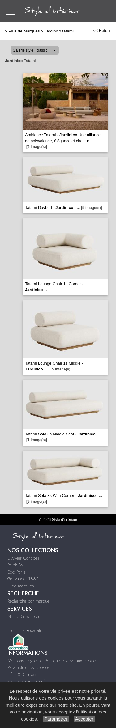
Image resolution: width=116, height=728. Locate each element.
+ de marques (20, 585)
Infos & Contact (22, 674)
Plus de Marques (24, 31)
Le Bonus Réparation (26, 630)
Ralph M (15, 564)
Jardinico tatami (59, 31)
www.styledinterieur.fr (26, 681)
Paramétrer (56, 719)
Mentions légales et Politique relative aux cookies (52, 660)
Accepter (84, 719)
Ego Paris (16, 572)
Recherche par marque (28, 601)
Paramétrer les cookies (28, 667)
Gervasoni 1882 (23, 578)
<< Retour (102, 30)
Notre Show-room (23, 616)
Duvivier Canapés (23, 558)
